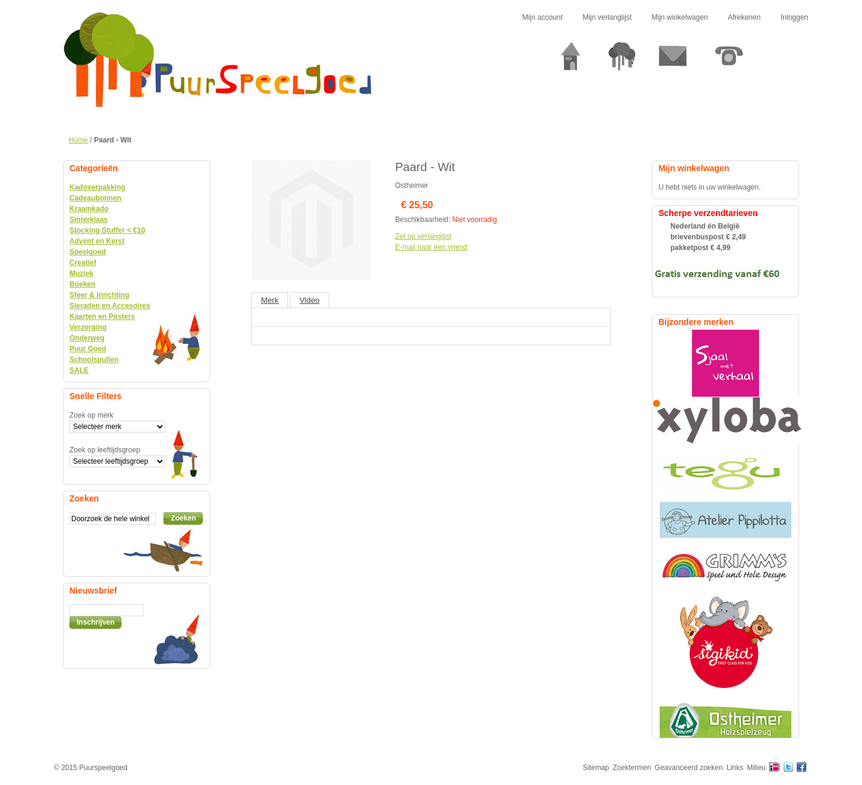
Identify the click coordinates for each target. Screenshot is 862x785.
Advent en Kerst (97, 241)
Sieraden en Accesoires (109, 306)
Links (735, 767)
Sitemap (596, 767)
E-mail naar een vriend (431, 247)
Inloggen (794, 17)
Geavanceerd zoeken (689, 767)
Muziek (81, 273)
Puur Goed (87, 349)
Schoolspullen (94, 359)
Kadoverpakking (97, 187)
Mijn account (542, 17)
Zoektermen (632, 767)
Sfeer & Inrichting (99, 295)
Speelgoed (87, 252)
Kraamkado (88, 209)
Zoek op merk (91, 415)
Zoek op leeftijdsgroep (104, 450)
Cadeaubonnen (95, 198)
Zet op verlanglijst (423, 236)
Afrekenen (744, 17)
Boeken (82, 284)
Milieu (756, 767)
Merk (269, 300)
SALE (79, 370)
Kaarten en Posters (102, 316)
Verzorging (88, 327)
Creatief (82, 262)
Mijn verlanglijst (607, 17)
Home (78, 140)
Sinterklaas (88, 219)
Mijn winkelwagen (680, 17)
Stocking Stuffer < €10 (107, 230)
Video (309, 300)
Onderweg (87, 338)
